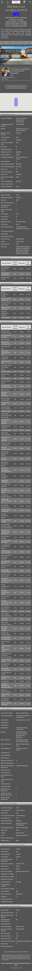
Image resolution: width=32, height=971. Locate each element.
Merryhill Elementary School (4, 515)
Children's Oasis (6, 411)
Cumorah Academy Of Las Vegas (5, 490)
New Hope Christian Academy (4, 628)
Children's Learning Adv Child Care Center (6, 469)
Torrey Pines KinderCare (5, 357)
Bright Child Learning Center (6, 634)
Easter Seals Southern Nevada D (6, 501)
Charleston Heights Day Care (6, 495)
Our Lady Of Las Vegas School (5, 608)
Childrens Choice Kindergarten (6, 444)
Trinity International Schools (5, 586)
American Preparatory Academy (4, 313)
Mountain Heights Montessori (4, 394)
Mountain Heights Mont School (5, 592)
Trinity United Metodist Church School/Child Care (6, 526)
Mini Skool (4, 611)
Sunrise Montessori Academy (4, 476)
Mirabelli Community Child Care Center (6, 602)
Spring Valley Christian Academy (5, 421)
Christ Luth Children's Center (6, 623)
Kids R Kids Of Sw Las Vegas (6, 336)
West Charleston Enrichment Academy (6, 557)
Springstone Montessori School (5, 463)
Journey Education (4, 458)
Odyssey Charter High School (6, 303)
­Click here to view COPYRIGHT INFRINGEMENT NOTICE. (16, 958)
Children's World (6, 371)
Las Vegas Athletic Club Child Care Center (6, 685)
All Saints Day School (5, 695)
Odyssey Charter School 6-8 (6, 308)
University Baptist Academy (6, 690)
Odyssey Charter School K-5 (6, 299)
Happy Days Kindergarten (5, 481)
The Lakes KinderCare (4, 619)
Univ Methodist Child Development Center (5, 648)
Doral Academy (5, 317)
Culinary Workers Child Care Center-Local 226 (6, 655)
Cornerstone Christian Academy (5, 438)
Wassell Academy (6, 430)
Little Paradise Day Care (5, 562)
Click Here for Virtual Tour (16, 87)
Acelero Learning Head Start (6, 703)
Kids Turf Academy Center (6, 448)
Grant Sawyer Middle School (5, 274)
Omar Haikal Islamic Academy (6, 615)
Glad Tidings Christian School (6, 571)
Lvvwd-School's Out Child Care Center (5, 546)
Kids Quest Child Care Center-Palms (6, 367)
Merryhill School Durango (6, 521)
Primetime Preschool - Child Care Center (6, 580)
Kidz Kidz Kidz (5, 339)
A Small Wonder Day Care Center (6, 552)
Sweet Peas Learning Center (6, 433)
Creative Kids (5, 378)
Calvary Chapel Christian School (6, 408)
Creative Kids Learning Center (6, 343)
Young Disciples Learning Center (6, 638)
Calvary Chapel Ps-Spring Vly (5, 399)
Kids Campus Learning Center (6, 669)
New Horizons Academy (5, 537)
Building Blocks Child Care (5, 426)
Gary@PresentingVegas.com (8, 77)
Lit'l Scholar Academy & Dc (5, 506)
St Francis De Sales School (5, 699)
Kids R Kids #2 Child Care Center (6, 332)
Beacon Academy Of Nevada (4, 294)
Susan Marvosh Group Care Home (6, 386)
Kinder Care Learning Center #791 (6, 352)
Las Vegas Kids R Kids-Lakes (6, 541)
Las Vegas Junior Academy (6, 485)
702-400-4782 (20, 124)
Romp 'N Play (5, 390)
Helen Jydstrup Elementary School (5, 268)
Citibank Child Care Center (5, 665)
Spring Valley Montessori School (5, 453)
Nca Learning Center (5, 375)
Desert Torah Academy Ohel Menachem (5, 532)
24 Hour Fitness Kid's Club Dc (5, 575)
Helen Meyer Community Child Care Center (6, 415)
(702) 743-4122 (5, 79)
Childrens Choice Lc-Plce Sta (6, 510)
